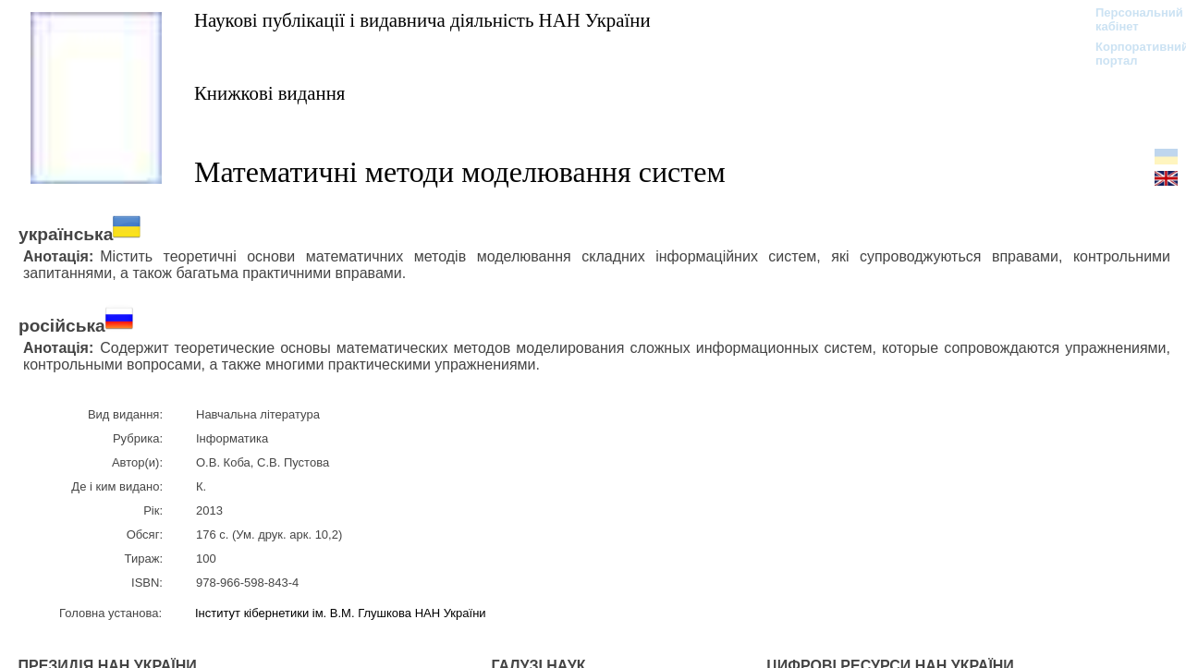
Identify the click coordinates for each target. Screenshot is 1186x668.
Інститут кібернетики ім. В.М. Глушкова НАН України (340, 613)
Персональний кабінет (1130, 19)
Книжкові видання (269, 92)
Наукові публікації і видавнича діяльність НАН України (422, 19)
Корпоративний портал (1130, 53)
